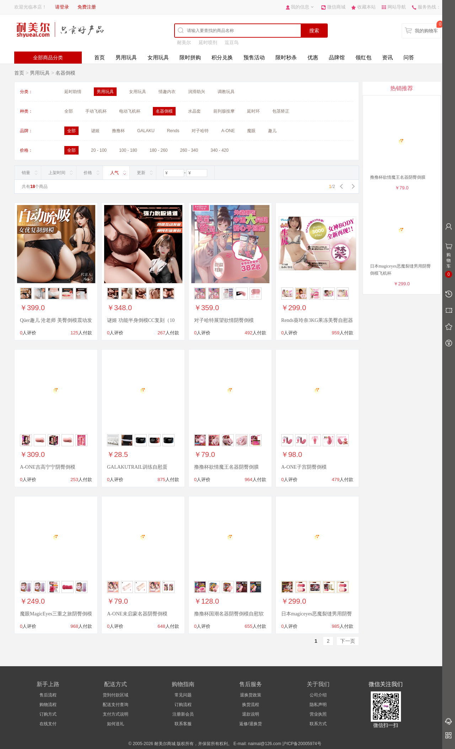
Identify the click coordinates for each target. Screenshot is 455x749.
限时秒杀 (286, 57)
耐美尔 (184, 42)
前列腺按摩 (224, 111)
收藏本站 (366, 7)
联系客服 (183, 723)
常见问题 (183, 695)
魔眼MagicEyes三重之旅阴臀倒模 (56, 613)
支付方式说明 (115, 714)
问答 (408, 57)
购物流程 (48, 704)
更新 (141, 172)
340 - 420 (219, 150)
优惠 (312, 57)
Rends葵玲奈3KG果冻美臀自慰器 (317, 320)
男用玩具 (126, 57)
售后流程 (48, 695)
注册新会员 (183, 714)
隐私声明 (318, 704)
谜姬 (95, 130)
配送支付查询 (115, 704)
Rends (173, 130)
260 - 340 (189, 150)
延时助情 (72, 91)
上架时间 (56, 172)
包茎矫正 (280, 111)
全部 (68, 111)
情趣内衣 (167, 91)
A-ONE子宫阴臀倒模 (304, 467)
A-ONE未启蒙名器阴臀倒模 (137, 613)
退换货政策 (250, 695)
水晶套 (194, 111)
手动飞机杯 (96, 111)
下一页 (347, 641)
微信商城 (336, 7)
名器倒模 (65, 73)
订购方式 (48, 714)
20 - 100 (99, 150)
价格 (88, 172)
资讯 (387, 57)
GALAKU (146, 130)
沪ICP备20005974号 (301, 743)
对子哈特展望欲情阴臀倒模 (224, 320)
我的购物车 (426, 30)
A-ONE (228, 130)
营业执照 (318, 714)
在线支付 (48, 723)
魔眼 (251, 130)
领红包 (363, 57)
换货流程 (250, 704)
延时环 (253, 111)
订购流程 (183, 704)
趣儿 (272, 130)
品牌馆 (337, 57)
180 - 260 (159, 150)
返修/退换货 (250, 723)
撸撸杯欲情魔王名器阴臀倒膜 (226, 467)
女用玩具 (158, 57)
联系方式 (318, 723)
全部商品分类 (48, 57)
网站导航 (396, 7)
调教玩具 (226, 91)
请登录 (62, 7)
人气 (114, 172)
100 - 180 (128, 150)
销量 (26, 172)
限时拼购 (190, 57)
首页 (99, 57)
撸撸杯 (118, 130)
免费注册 (86, 7)
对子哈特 (200, 130)
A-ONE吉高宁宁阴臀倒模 (47, 467)
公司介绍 (318, 695)
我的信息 (300, 7)
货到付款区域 (115, 695)
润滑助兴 (196, 91)
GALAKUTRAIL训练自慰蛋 (137, 467)
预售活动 (254, 57)
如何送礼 (115, 723)
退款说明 (250, 714)
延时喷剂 (208, 42)
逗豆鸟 (232, 42)
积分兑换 (222, 57)
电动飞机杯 (129, 111)
